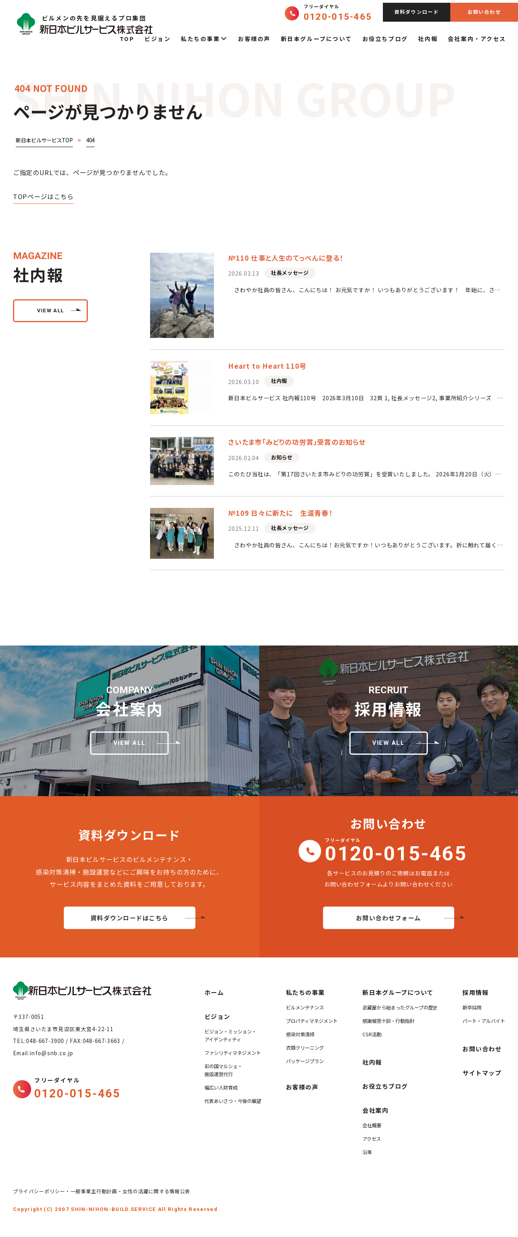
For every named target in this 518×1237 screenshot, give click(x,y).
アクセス (371, 1138)
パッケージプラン (305, 1061)
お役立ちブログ (385, 38)
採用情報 (475, 992)
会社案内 (375, 1110)
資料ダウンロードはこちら (130, 917)
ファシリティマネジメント (232, 1052)
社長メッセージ (290, 272)
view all (50, 310)
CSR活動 (371, 1034)
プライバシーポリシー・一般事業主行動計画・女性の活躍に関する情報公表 (104, 1191)
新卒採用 (471, 1007)
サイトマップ (481, 1072)
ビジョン (158, 38)
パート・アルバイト (483, 1020)
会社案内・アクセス (477, 38)
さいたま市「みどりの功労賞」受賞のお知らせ (297, 442)
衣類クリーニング (305, 1047)
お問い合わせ (484, 11)
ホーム (214, 992)
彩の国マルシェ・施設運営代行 (223, 1070)
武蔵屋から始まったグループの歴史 (400, 1007)
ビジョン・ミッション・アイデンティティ (230, 1035)
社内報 (428, 38)
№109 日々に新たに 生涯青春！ (280, 513)
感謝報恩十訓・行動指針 (388, 1020)
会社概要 (371, 1125)
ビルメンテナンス (305, 1007)
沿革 (367, 1152)
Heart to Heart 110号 (267, 366)
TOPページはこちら (43, 196)
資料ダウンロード (416, 11)
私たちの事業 (204, 38)
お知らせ (282, 457)
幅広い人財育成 (221, 1087)
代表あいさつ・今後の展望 (232, 1101)
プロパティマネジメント (312, 1020)
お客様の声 (254, 38)
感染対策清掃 (300, 1034)
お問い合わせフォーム (388, 917)
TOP (127, 38)
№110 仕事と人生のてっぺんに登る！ (285, 258)
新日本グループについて (316, 38)
